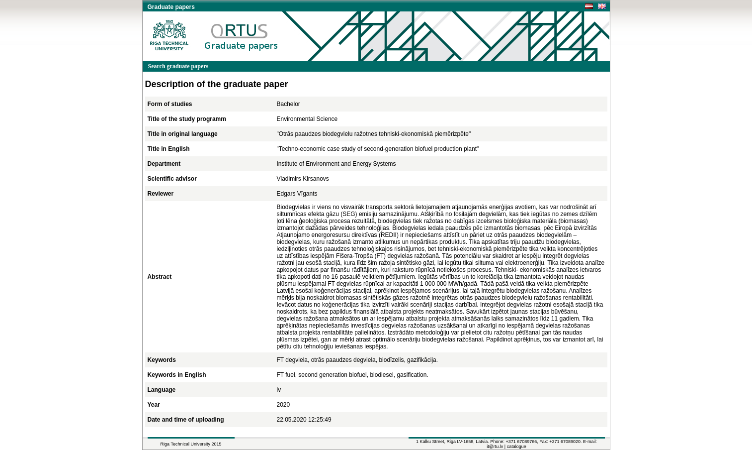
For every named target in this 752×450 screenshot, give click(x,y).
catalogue (516, 446)
